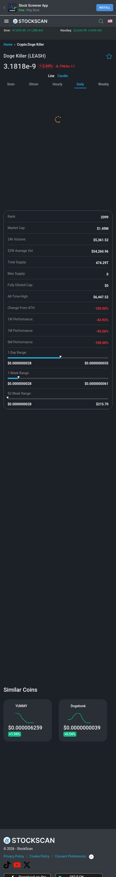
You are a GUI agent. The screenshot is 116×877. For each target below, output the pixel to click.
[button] (6, 21)
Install (104, 7)
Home (8, 44)
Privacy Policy (14, 856)
